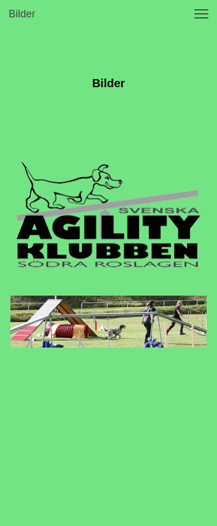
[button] (201, 14)
